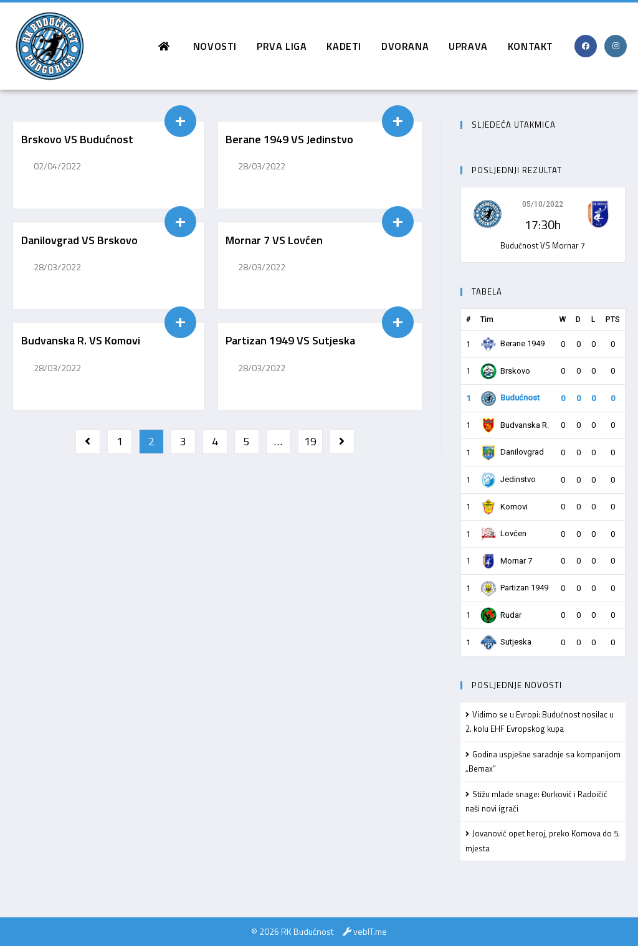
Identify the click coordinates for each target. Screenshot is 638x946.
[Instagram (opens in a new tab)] (615, 46)
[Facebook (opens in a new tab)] (585, 46)
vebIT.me (370, 931)
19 (310, 441)
